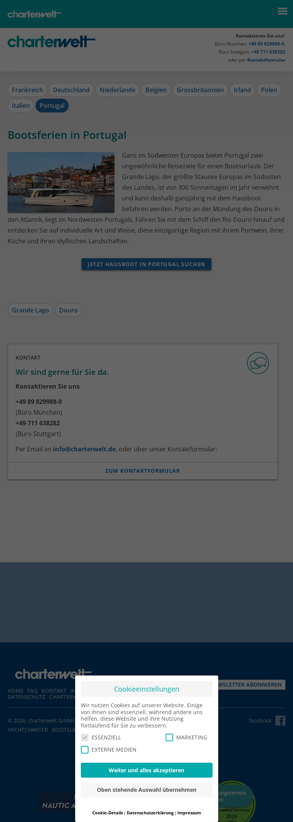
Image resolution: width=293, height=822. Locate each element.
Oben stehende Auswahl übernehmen (146, 789)
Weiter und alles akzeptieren (146, 770)
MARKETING (186, 737)
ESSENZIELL (101, 737)
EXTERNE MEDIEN (109, 749)
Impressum (189, 812)
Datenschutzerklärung (150, 812)
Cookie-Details (107, 812)
